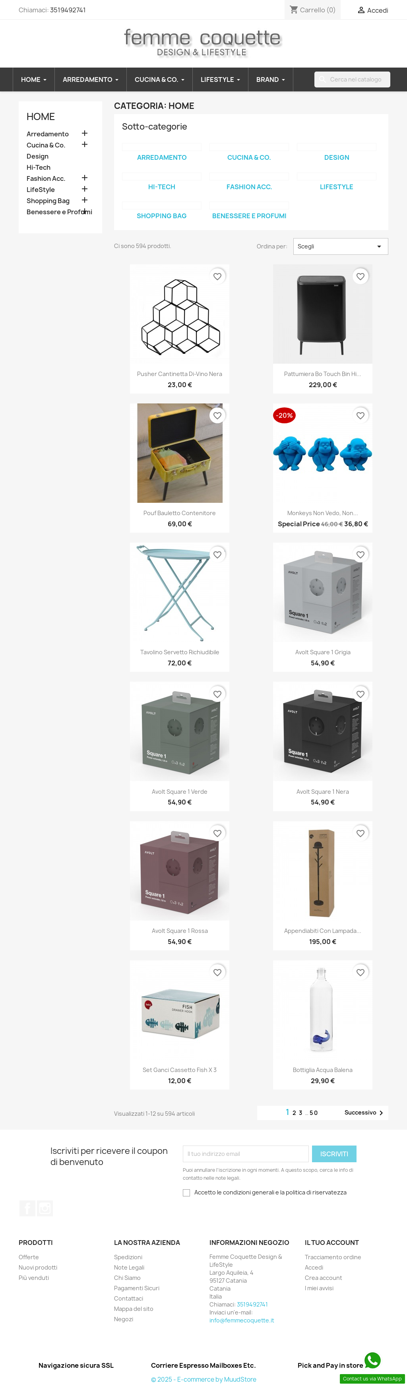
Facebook (27, 1208)
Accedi (314, 1267)
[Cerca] (352, 79)
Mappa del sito (133, 1308)
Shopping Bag (48, 201)
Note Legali (129, 1267)
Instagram (45, 1208)
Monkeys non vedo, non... (322, 513)
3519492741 (68, 10)
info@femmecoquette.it (241, 1320)
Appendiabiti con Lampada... (322, 930)
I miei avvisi (319, 1288)
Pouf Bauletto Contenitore (179, 513)
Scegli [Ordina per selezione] (341, 246)
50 (314, 1113)
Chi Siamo (127, 1277)
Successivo (365, 1113)
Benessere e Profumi (59, 212)
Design (37, 156)
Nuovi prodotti (38, 1267)
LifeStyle (41, 190)
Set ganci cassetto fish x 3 (180, 1070)
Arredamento (48, 134)
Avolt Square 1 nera (323, 791)
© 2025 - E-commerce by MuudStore (203, 1379)
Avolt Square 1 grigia (323, 652)
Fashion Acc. (46, 178)
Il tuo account (332, 1242)
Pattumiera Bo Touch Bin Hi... (322, 374)
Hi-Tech (38, 167)
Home (41, 116)
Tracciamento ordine (333, 1257)
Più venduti (34, 1277)
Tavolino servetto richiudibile (179, 652)
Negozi (123, 1319)
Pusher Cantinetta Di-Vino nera (179, 374)
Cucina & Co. (46, 145)
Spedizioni (128, 1257)
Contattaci (128, 1298)
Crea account (323, 1277)
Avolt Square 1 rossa (180, 930)
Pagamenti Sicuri (136, 1288)
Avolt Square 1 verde (179, 791)
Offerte (29, 1257)
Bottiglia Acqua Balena (323, 1070)
